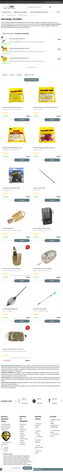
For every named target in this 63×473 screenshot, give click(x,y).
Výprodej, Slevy (6, 12)
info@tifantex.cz (54, 427)
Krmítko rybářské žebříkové (10, 311)
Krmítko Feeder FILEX (8, 229)
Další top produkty (31, 67)
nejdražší (12, 75)
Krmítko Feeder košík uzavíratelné (42, 270)
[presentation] (15, 403)
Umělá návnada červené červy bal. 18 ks (44, 148)
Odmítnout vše (16, 468)
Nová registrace (57, 2)
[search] (50, 7)
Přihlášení (48, 2)
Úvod (3, 15)
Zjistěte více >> (5, 432)
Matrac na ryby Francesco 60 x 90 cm (13, 351)
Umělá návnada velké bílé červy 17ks (13, 148)
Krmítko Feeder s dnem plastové (11, 270)
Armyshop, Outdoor (11, 15)
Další (58, 12)
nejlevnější (4, 75)
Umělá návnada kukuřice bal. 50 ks (12, 107)
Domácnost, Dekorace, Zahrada (39, 12)
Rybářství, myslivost (23, 15)
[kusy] (8, 119)
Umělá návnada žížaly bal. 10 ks (11, 189)
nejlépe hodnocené (29, 75)
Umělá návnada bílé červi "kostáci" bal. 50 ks (45, 107)
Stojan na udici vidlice (39, 189)
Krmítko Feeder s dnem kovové (41, 229)
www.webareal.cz (37, 471)
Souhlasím (27, 468)
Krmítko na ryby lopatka (39, 311)
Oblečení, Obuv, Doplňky (20, 12)
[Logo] (9, 7)
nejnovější (19, 75)
